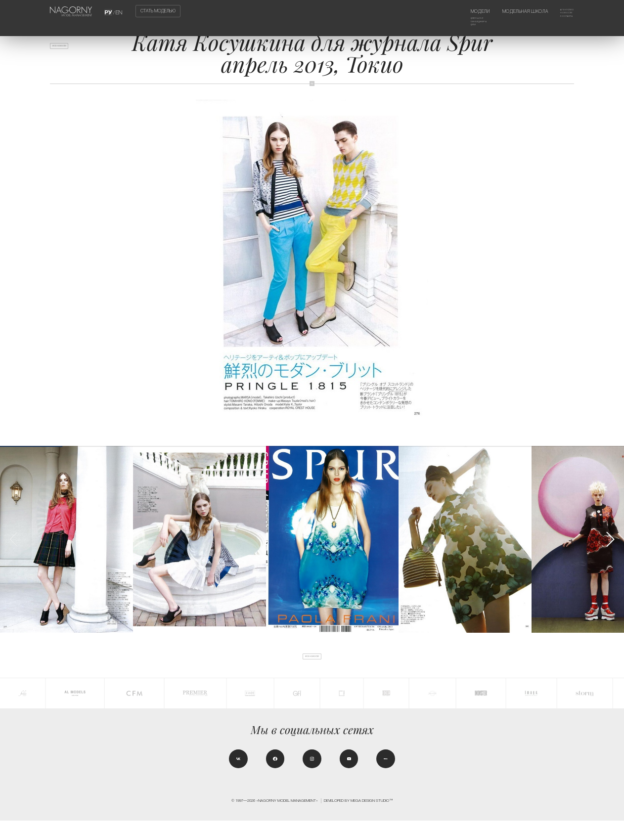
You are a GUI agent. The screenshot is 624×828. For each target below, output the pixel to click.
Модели (455, 11)
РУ (109, 11)
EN (118, 11)
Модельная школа (512, 11)
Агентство (561, 11)
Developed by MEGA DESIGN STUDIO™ (358, 807)
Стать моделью (158, 11)
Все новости (69, 49)
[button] (610, 539)
